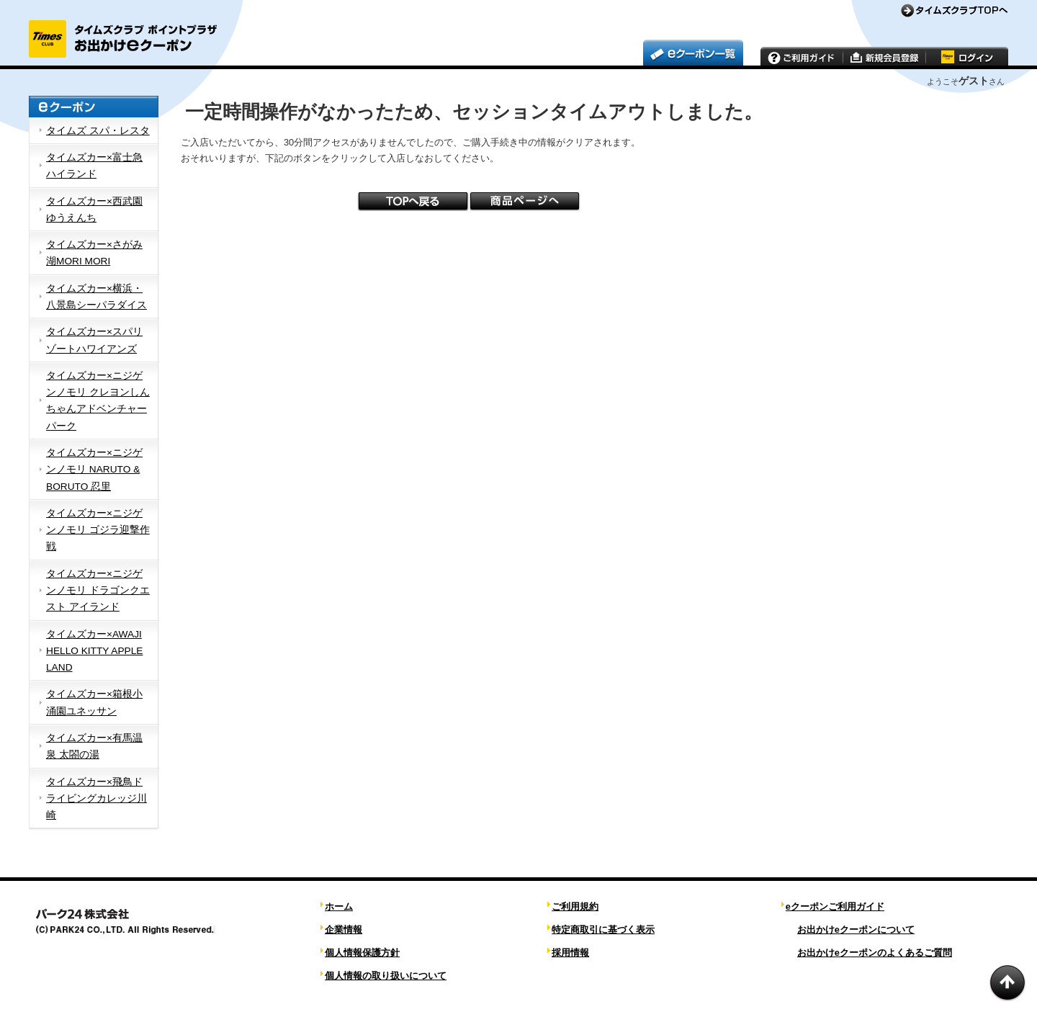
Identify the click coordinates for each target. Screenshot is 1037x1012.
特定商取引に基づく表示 (603, 929)
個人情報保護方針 (362, 952)
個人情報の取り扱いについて (385, 975)
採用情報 (570, 952)
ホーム (339, 906)
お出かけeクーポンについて (856, 929)
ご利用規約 (575, 906)
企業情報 (343, 929)
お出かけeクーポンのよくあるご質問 (874, 952)
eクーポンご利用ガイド (835, 906)
